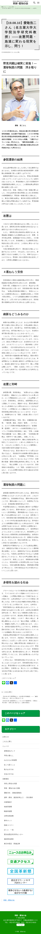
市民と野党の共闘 (10, 785)
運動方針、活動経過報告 (13, 794)
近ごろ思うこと (9, 766)
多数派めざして (9, 752)
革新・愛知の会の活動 (12, 790)
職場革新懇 (8, 813)
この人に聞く (16, 52)
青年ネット (8, 822)
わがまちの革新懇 (10, 762)
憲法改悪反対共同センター (13, 836)
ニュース (5, 748)
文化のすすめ (9, 776)
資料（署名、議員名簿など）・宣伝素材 (18, 799)
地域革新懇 (8, 808)
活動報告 (5, 780)
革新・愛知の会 (9, 902)
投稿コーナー (9, 827)
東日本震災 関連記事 (12, 845)
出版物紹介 (8, 804)
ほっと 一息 (9, 831)
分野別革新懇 (9, 817)
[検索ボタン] (34, 3)
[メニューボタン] (38, 3)
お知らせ (5, 738)
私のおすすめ (9, 771)
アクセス (20, 925)
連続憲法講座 (9, 841)
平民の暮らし (9, 757)
